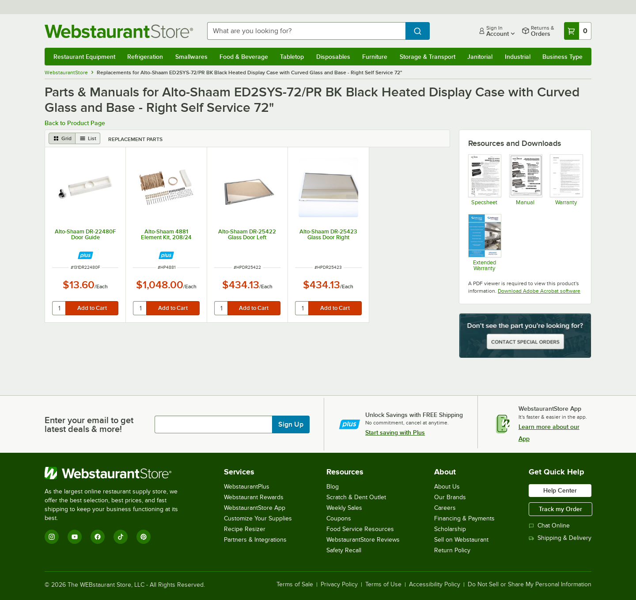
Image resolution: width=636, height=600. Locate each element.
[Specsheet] (484, 179)
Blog (332, 486)
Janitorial (479, 56)
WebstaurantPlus (246, 486)
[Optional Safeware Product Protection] (484, 242)
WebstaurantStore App (254, 507)
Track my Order (560, 508)
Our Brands (450, 497)
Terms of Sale (294, 584)
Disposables (333, 56)
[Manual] (525, 179)
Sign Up (290, 424)
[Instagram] (52, 537)
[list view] (88, 138)
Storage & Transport (427, 56)
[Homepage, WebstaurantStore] (119, 31)
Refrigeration (145, 56)
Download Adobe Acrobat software (539, 291)
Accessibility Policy (434, 584)
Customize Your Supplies (258, 518)
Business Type (562, 56)
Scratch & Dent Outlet (356, 497)
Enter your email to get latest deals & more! (89, 424)
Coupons (338, 518)
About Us (447, 486)
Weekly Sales (344, 507)
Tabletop (292, 56)
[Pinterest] (143, 537)
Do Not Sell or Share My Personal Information (529, 584)
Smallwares (191, 56)
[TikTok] (121, 537)
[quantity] (59, 308)
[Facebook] (98, 537)
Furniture (374, 56)
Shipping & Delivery (560, 538)
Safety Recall (343, 550)
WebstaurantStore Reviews (363, 539)
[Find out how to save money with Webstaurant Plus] (85, 255)
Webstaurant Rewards (254, 497)
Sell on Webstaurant (461, 539)
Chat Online (549, 525)
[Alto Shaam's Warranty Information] (566, 179)
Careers (445, 507)
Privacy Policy (339, 584)
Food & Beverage (244, 56)
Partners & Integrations (255, 539)
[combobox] (306, 31)
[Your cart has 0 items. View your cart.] (577, 31)
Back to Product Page (75, 122)
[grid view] (62, 138)
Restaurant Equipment (84, 56)
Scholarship (450, 529)
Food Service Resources (360, 529)
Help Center (560, 490)
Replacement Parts (135, 139)
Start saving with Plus (395, 432)
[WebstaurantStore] (117, 473)
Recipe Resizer (244, 529)
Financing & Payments (464, 518)
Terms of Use (383, 584)
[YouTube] (75, 537)
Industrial (517, 56)
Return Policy (452, 550)
